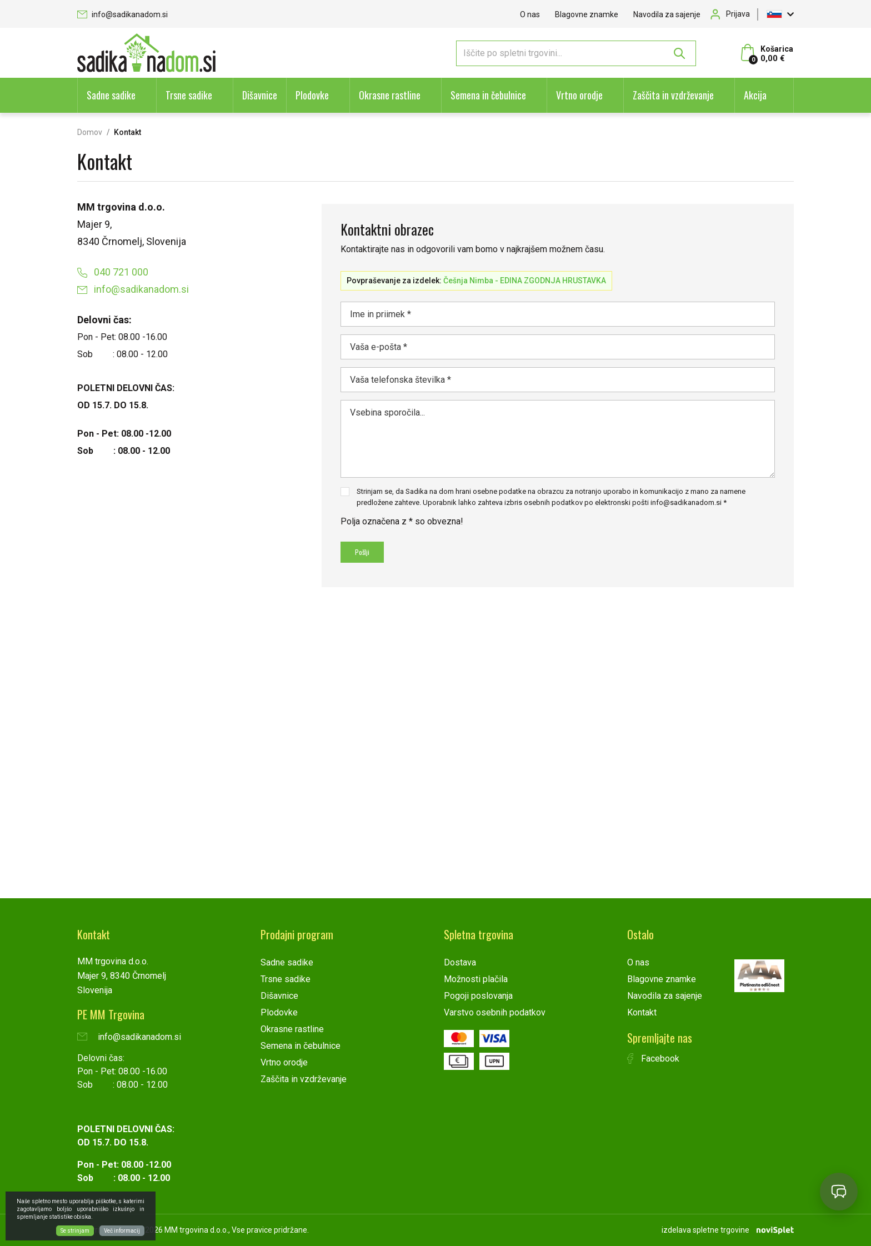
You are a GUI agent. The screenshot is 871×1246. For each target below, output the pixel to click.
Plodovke (312, 95)
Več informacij (122, 1231)
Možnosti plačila (476, 979)
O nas (530, 14)
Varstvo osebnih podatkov (494, 1012)
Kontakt (642, 1012)
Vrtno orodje (579, 95)
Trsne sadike (189, 95)
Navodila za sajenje (666, 14)
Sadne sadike (111, 95)
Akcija (755, 95)
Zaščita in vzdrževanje (673, 95)
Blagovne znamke (586, 14)
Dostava (460, 962)
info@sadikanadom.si (122, 14)
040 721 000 (112, 272)
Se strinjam (75, 1231)
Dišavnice (259, 95)
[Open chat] (839, 1191)
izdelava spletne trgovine (705, 1229)
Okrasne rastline (390, 95)
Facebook (653, 1058)
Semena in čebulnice (488, 95)
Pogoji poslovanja (478, 995)
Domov (89, 132)
